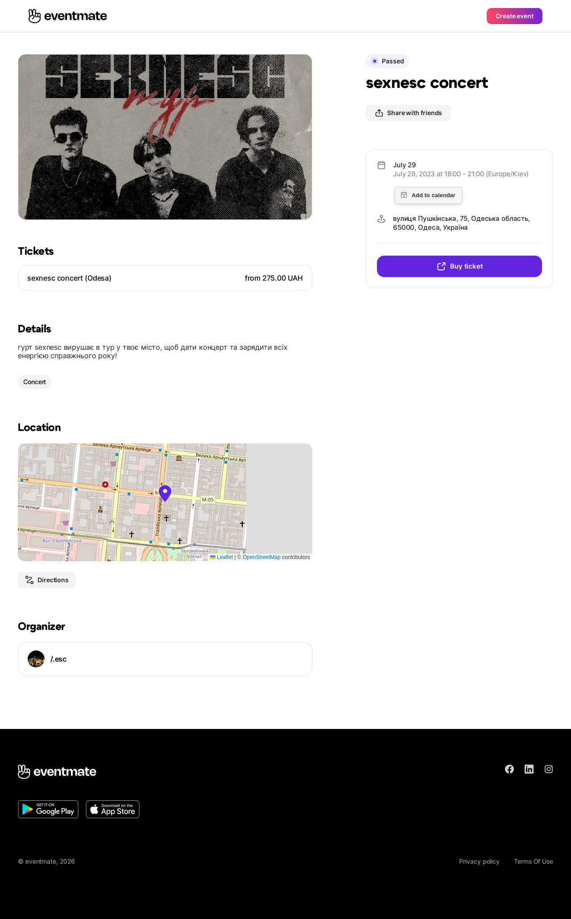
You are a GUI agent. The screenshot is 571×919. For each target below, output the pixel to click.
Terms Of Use (533, 861)
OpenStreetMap (262, 557)
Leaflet (221, 557)
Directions (47, 579)
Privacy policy (479, 861)
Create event (515, 16)
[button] (165, 493)
